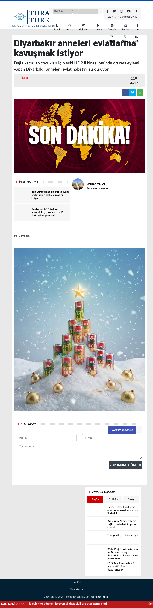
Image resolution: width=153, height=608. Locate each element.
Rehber (126, 27)
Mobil (57, 27)
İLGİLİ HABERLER (29, 181)
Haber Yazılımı (101, 597)
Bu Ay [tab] (131, 499)
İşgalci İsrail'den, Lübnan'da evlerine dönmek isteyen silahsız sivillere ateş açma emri (85, 603)
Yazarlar (112, 27)
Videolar (98, 27)
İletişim (112, 38)
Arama (69, 27)
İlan (137, 27)
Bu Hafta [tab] (113, 499)
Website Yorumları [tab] (122, 429)
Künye (125, 38)
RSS (136, 38)
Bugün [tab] (95, 499)
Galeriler (83, 27)
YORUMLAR (28, 423)
